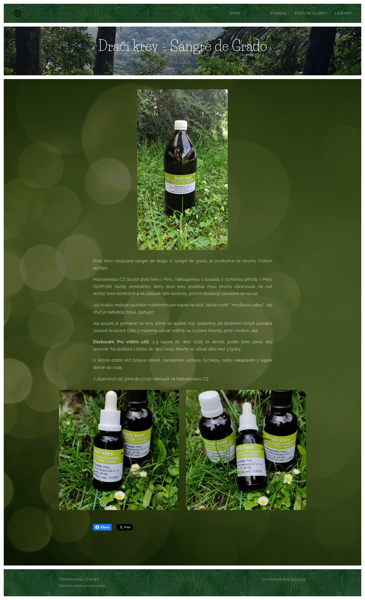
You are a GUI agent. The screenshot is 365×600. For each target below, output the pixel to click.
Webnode (298, 579)
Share (102, 527)
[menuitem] (236, 13)
